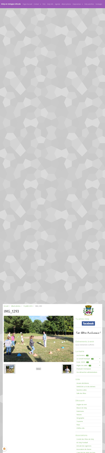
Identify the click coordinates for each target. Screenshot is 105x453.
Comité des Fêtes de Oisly (85, 439)
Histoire (79, 415)
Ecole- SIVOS (82, 362)
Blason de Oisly (81, 408)
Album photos (66, 4)
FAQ (44, 4)
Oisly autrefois (89, 4)
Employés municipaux (83, 369)
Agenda (57, 4)
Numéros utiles (81, 390)
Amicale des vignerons (83, 446)
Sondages (99, 4)
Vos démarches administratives (86, 372)
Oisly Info (50, 4)
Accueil (6, 306)
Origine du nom (81, 404)
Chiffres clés (80, 428)
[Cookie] (4, 448)
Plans (78, 425)
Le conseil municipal (85, 359)
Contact (36, 4)
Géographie (80, 418)
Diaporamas (77, 4)
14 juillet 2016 (28, 306)
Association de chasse (83, 449)
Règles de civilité (83, 365)
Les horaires (82, 355)
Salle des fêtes (81, 393)
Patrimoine (80, 411)
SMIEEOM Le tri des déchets (85, 387)
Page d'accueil (27, 4)
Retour (39, 369)
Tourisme (79, 421)
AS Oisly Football (82, 442)
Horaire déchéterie (82, 383)
